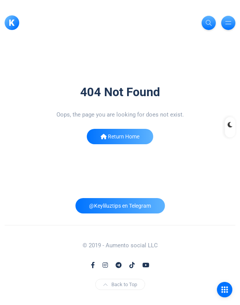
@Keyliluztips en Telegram (120, 206)
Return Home (120, 136)
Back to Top (120, 284)
